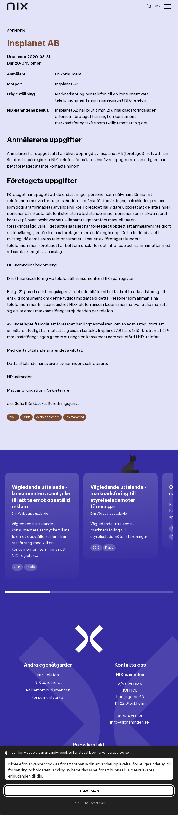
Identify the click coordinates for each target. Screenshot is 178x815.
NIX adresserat (48, 682)
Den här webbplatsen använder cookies (42, 752)
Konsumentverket (48, 697)
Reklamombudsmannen (48, 690)
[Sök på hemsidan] (153, 6)
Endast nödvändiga (89, 802)
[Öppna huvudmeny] (167, 6)
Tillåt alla (89, 790)
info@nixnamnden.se (129, 722)
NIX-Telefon (48, 675)
